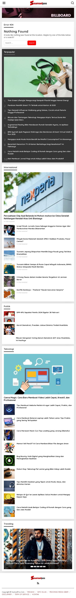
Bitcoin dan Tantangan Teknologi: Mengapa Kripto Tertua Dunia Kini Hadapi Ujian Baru (37, 118)
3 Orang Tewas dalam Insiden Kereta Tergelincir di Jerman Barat (42, 278)
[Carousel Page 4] (41, 566)
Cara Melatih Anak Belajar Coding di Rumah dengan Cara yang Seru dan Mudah (39, 152)
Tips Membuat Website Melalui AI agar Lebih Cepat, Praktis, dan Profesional (44, 406)
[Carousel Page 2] (35, 566)
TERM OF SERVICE (22, 594)
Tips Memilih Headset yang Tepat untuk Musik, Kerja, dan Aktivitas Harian (41, 483)
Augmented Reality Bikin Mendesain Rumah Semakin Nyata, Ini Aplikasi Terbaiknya (38, 126)
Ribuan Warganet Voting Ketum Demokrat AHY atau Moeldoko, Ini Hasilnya (43, 339)
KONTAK (35, 594)
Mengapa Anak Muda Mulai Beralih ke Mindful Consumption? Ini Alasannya (39, 139)
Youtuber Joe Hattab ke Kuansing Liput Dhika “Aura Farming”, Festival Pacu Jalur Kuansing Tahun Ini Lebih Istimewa (37, 562)
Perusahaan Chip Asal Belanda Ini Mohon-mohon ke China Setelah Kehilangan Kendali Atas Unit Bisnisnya (36, 217)
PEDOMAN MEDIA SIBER (59, 592)
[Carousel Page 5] (44, 566)
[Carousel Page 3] (38, 566)
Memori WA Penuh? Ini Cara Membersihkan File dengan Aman (43, 444)
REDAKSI (30, 592)
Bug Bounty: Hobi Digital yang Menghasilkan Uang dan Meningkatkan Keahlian (40, 457)
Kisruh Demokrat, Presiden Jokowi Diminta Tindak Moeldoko (42, 325)
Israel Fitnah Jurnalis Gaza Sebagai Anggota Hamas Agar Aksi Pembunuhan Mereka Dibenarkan (43, 227)
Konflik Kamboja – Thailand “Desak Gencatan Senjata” (40, 290)
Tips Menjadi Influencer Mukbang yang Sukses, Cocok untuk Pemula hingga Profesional (37, 111)
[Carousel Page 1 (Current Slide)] (32, 566)
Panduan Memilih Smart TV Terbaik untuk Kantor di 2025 (32, 105)
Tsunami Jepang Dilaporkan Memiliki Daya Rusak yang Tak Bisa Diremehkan (44, 253)
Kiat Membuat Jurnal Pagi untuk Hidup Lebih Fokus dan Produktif (36, 159)
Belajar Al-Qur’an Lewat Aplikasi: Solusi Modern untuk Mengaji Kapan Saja (43, 496)
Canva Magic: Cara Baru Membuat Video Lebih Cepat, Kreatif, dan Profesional (37, 399)
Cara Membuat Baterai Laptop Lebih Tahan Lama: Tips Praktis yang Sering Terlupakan (43, 419)
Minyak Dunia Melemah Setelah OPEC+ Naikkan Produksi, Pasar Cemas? (43, 240)
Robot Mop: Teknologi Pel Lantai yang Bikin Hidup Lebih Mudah (44, 469)
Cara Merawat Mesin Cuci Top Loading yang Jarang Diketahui (43, 431)
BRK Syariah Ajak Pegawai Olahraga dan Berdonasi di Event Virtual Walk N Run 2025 (40, 133)
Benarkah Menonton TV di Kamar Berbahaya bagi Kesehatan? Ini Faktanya (36, 145)
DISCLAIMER (7, 594)
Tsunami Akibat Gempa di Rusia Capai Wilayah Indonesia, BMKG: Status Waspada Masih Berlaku (44, 265)
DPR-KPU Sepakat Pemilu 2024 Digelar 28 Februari (38, 312)
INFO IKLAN (41, 592)
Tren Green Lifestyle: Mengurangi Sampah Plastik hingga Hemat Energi (38, 100)
